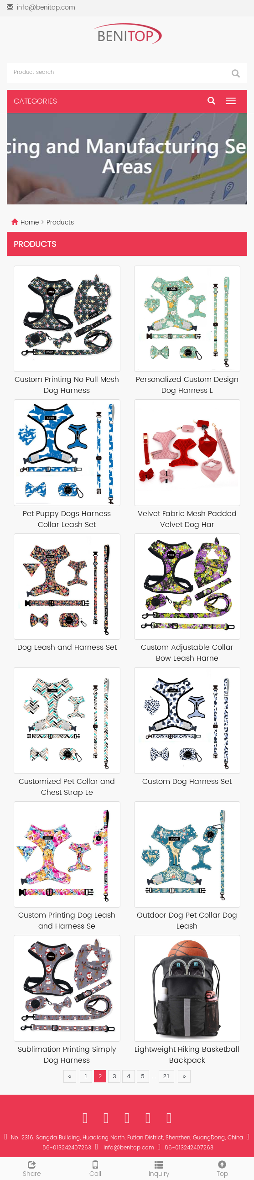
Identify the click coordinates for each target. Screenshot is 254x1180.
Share (31, 1168)
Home (30, 222)
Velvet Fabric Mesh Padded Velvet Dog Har (187, 519)
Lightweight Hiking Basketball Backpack (187, 1055)
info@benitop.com (46, 7)
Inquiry (159, 1168)
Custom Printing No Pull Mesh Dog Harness (67, 385)
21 (166, 1076)
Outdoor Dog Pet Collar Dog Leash (187, 921)
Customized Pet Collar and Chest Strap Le (67, 787)
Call (95, 1168)
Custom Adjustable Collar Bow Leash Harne (187, 653)
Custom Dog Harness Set (187, 782)
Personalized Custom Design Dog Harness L (187, 385)
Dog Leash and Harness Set (67, 647)
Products (60, 222)
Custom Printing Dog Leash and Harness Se (66, 921)
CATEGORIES (35, 101)
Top (222, 1168)
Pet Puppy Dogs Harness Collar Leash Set (67, 519)
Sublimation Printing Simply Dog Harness (67, 1055)
